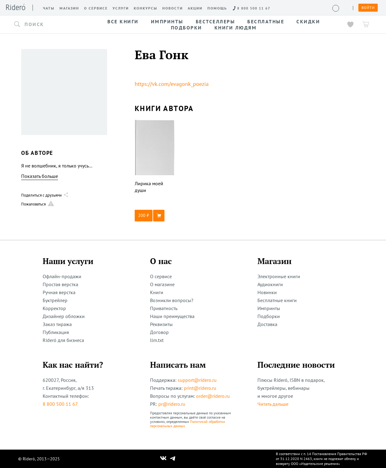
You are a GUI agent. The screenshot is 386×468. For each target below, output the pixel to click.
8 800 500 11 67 (60, 404)
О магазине (162, 284)
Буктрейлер (55, 300)
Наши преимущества (172, 316)
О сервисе (161, 276)
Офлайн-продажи (62, 276)
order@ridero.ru (213, 396)
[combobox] (48, 25)
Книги (156, 292)
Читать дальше (272, 404)
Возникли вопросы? (171, 300)
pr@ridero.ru (171, 404)
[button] (48, 25)
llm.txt (157, 340)
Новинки (267, 292)
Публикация (56, 332)
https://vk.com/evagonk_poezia (172, 83)
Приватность (163, 308)
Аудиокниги (270, 284)
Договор (159, 332)
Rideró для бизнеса (63, 340)
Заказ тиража (57, 324)
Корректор (54, 308)
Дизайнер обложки (64, 316)
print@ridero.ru (200, 388)
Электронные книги (278, 276)
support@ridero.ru (197, 380)
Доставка (267, 324)
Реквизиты (161, 324)
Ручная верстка (59, 292)
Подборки (268, 316)
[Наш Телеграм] (173, 459)
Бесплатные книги (277, 300)
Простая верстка (60, 284)
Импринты (268, 308)
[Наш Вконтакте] (163, 459)
